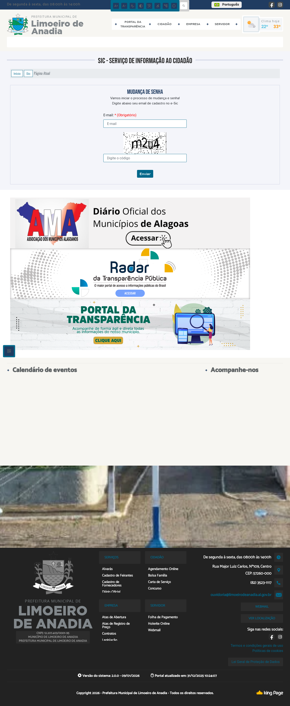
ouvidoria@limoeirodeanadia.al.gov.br (241, 595)
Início (17, 73)
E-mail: (119, 115)
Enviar (145, 174)
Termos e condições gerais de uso (257, 646)
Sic (28, 73)
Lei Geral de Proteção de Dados (256, 662)
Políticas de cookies (267, 651)
